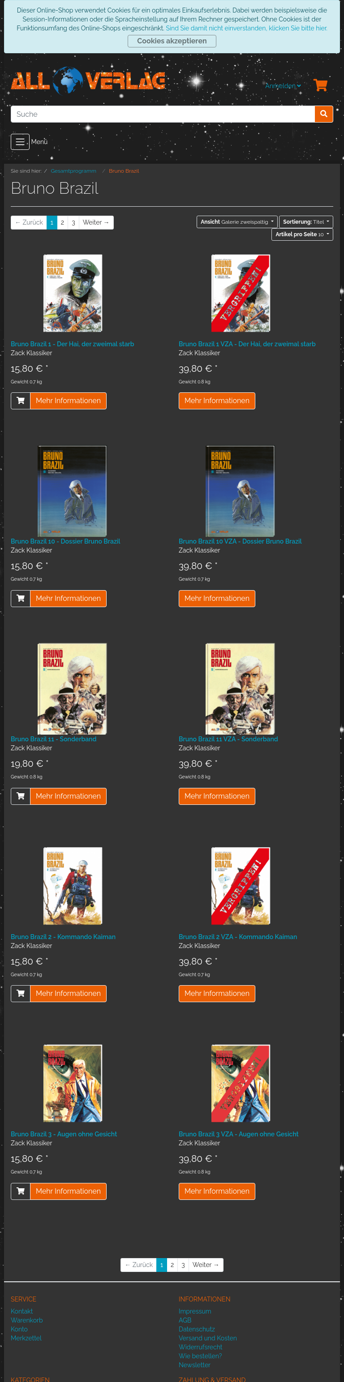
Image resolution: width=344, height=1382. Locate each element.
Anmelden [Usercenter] (283, 85)
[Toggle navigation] (20, 142)
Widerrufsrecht (201, 1347)
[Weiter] (96, 223)
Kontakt (22, 1311)
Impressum (195, 1311)
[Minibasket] (320, 86)
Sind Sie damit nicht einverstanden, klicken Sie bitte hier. (246, 28)
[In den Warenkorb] (20, 400)
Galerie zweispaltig (235, 222)
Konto (19, 1329)
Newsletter (195, 1365)
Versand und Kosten (208, 1338)
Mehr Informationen (68, 400)
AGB (185, 1320)
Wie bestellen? (200, 1356)
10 (300, 234)
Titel (304, 222)
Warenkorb (27, 1320)
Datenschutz (197, 1329)
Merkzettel (26, 1338)
